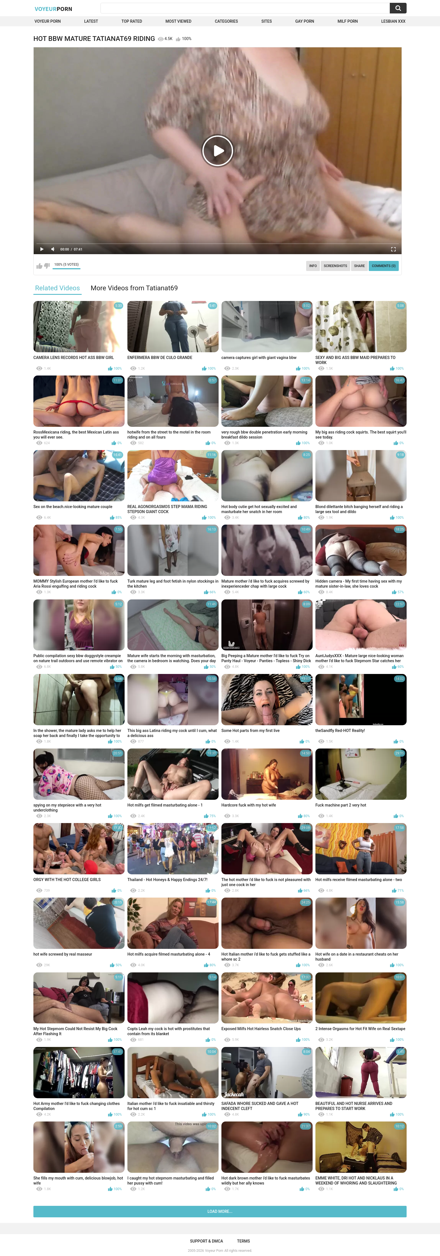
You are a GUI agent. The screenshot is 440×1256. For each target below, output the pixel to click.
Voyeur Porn (48, 21)
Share (359, 266)
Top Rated (132, 21)
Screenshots (335, 266)
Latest (91, 21)
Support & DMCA (206, 1241)
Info (313, 266)
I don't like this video (47, 266)
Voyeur (53, 9)
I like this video (39, 266)
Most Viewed (178, 21)
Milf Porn (348, 21)
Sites (266, 21)
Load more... (220, 1211)
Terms (243, 1241)
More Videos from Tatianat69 (134, 288)
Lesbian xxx (393, 21)
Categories (226, 21)
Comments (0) (384, 266)
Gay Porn (304, 21)
